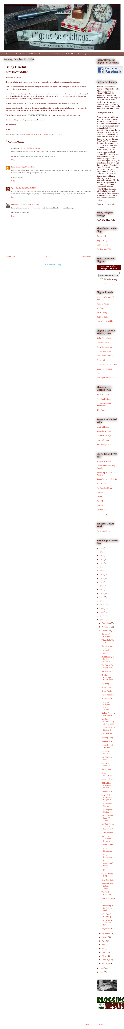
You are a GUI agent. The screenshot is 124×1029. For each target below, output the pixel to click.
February (105, 960)
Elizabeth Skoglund (104, 369)
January (105, 963)
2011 (102, 601)
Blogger (101, 1024)
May (104, 948)
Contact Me (69, 54)
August (105, 937)
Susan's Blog (102, 313)
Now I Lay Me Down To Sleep (107, 818)
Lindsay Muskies (103, 440)
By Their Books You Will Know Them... (107, 826)
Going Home (106, 687)
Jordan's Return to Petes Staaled (107, 886)
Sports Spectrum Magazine (107, 479)
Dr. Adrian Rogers (104, 351)
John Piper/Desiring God (106, 378)
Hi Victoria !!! (106, 699)
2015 (102, 586)
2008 (102, 612)
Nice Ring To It (107, 880)
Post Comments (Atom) (53, 265)
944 (102, 902)
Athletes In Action (104, 461)
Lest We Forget (107, 833)
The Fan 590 (101, 510)
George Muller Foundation (107, 365)
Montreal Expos (103, 427)
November (106, 627)
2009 (102, 608)
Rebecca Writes (103, 304)
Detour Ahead (106, 791)
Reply (13, 159)
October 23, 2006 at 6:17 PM (26, 188)
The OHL (100, 492)
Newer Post (10, 256)
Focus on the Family (105, 356)
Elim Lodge (101, 373)
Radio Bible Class (104, 338)
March (104, 956)
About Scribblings (54, 54)
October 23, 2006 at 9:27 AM (25, 167)
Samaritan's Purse (103, 343)
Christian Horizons (104, 399)
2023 (102, 559)
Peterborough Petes (104, 444)
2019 (102, 574)
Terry (13, 188)
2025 (102, 552)
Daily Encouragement (105, 347)
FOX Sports (101, 484)
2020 (102, 571)
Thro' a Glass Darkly (105, 321)
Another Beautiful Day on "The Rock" (108, 721)
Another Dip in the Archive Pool (107, 908)
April (104, 952)
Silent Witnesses (107, 695)
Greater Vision (102, 360)
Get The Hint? (106, 734)
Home (8, 54)
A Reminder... (106, 769)
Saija (13, 167)
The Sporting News (104, 488)
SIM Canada (101, 410)
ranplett (86, 1024)
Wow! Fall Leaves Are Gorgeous (106, 797)
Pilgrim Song (102, 240)
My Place (100, 308)
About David (19, 54)
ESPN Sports (102, 514)
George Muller (102, 245)
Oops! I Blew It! (107, 779)
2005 (102, 968)
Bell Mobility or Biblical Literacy (107, 659)
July (104, 941)
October (105, 631)
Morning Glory (107, 737)
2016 (102, 582)
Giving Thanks (107, 845)
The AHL (100, 501)
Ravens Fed (101, 236)
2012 (102, 597)
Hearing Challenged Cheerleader (107, 677)
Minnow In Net (107, 741)
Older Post (86, 256)
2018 (102, 578)
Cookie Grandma (108, 898)
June (104, 945)
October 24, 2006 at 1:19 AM (29, 204)
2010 (102, 605)
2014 (102, 590)
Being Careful (106, 691)
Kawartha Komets (104, 431)
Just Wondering (107, 671)
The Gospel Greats (104, 531)
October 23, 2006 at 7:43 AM (30, 148)
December (106, 623)
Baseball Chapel (103, 395)
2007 (102, 616)
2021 (102, 567)
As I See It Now (103, 317)
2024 (102, 556)
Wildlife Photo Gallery (36, 54)
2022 (102, 563)
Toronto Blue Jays (104, 436)
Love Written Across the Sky (106, 922)
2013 (102, 593)
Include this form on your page (109, 284)
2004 (102, 972)
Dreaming (105, 684)
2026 (102, 548)
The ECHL (101, 497)
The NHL (100, 505)
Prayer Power (106, 929)
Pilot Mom (15, 204)
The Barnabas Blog (104, 249)
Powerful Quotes (84, 54)
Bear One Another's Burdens (106, 838)
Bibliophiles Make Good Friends (106, 785)
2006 (102, 620)
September (106, 933)
